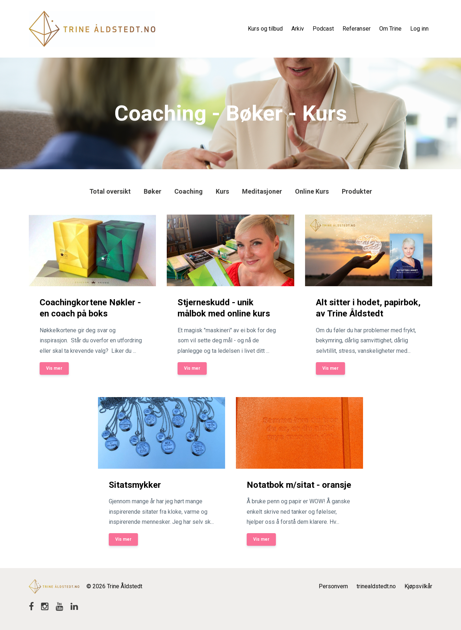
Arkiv (297, 28)
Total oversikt (110, 191)
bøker (152, 191)
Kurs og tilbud (265, 28)
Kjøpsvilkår (418, 586)
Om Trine (390, 28)
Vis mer (54, 368)
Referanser (357, 28)
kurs (222, 191)
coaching (188, 191)
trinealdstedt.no (376, 586)
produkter (357, 191)
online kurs (312, 191)
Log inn (419, 28)
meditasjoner (262, 191)
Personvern (333, 586)
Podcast (323, 28)
